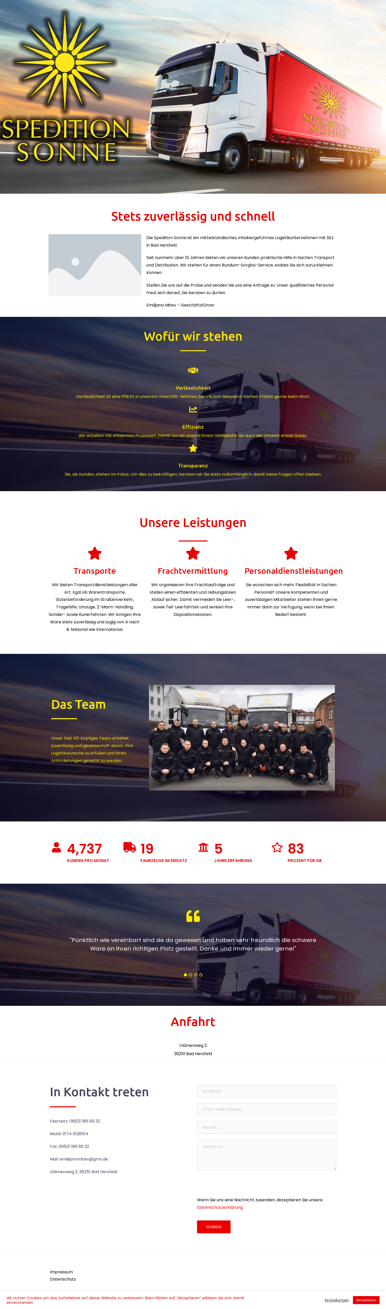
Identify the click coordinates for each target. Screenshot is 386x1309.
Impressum (61, 1272)
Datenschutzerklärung (220, 1207)
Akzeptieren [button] (366, 1300)
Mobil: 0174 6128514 (69, 1134)
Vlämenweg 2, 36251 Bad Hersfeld (83, 1172)
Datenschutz (63, 1279)
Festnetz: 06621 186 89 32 (75, 1121)
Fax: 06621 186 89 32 (69, 1146)
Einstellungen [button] (337, 1300)
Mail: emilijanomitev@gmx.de (79, 1159)
